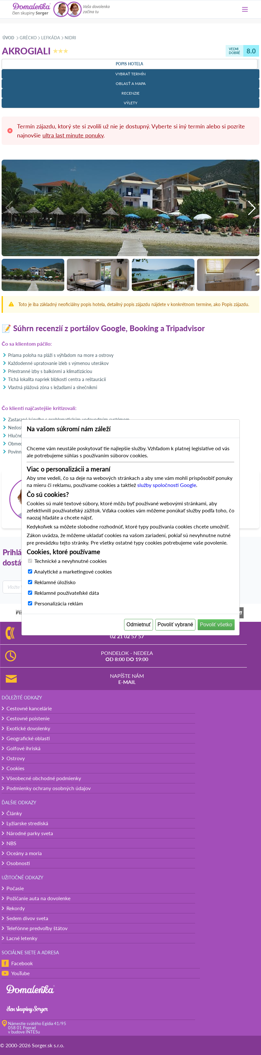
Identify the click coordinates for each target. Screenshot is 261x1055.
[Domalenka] (31, 9)
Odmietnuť (139, 624)
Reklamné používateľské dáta (66, 593)
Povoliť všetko (216, 624)
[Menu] (245, 9)
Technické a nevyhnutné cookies (70, 561)
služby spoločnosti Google (166, 485)
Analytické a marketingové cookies (73, 571)
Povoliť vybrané (175, 624)
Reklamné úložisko (55, 582)
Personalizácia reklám (58, 603)
